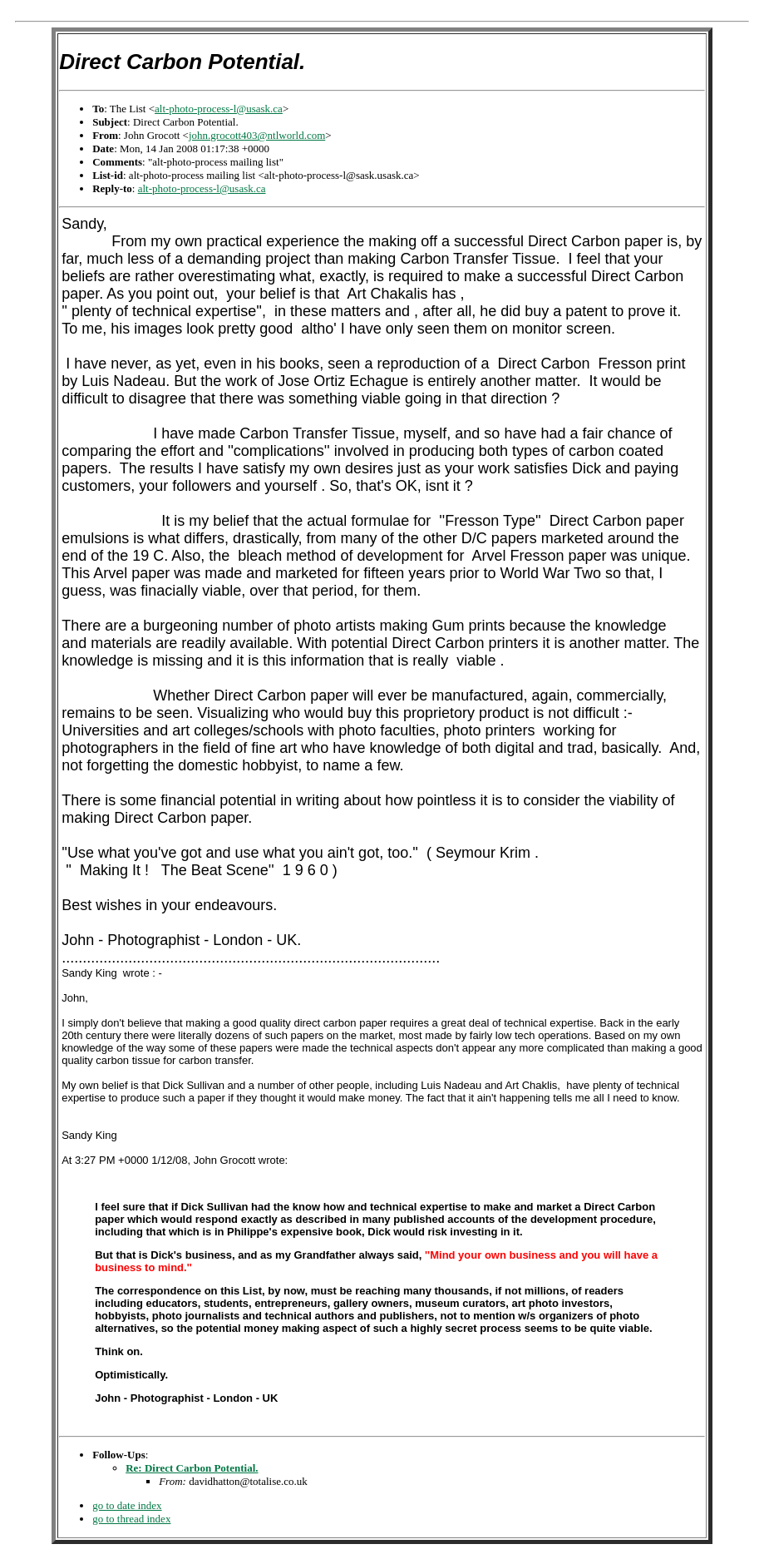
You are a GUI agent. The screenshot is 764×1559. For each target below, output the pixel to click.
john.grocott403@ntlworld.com (257, 135)
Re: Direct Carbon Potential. (192, 1468)
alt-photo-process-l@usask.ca (219, 108)
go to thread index (131, 1518)
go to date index (126, 1505)
